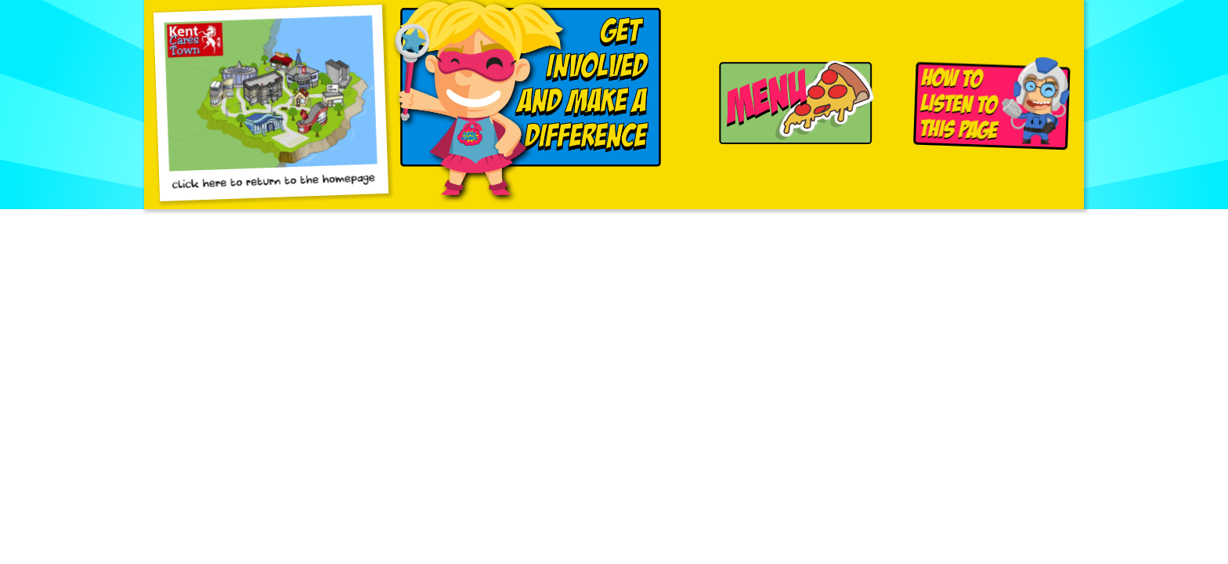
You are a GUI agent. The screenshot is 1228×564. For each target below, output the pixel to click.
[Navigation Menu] (790, 105)
